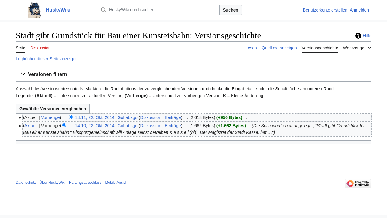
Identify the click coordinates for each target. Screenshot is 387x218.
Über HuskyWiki (52, 182)
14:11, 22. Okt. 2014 (94, 117)
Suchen (230, 10)
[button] (193, 74)
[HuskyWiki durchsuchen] (159, 10)
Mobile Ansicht (116, 182)
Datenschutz (26, 182)
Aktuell (30, 125)
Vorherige (50, 117)
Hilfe (367, 35)
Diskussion (150, 117)
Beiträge (173, 117)
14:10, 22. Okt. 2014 (94, 125)
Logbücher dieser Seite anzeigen (47, 58)
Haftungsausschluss (85, 182)
